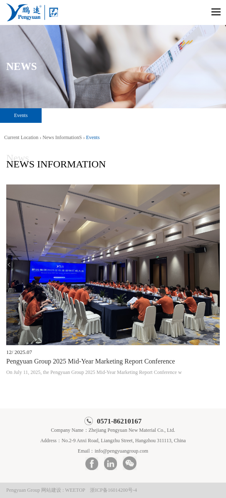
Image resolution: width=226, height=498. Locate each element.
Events (21, 115)
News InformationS (62, 137)
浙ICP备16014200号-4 (113, 490)
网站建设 (51, 490)
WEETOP (75, 490)
